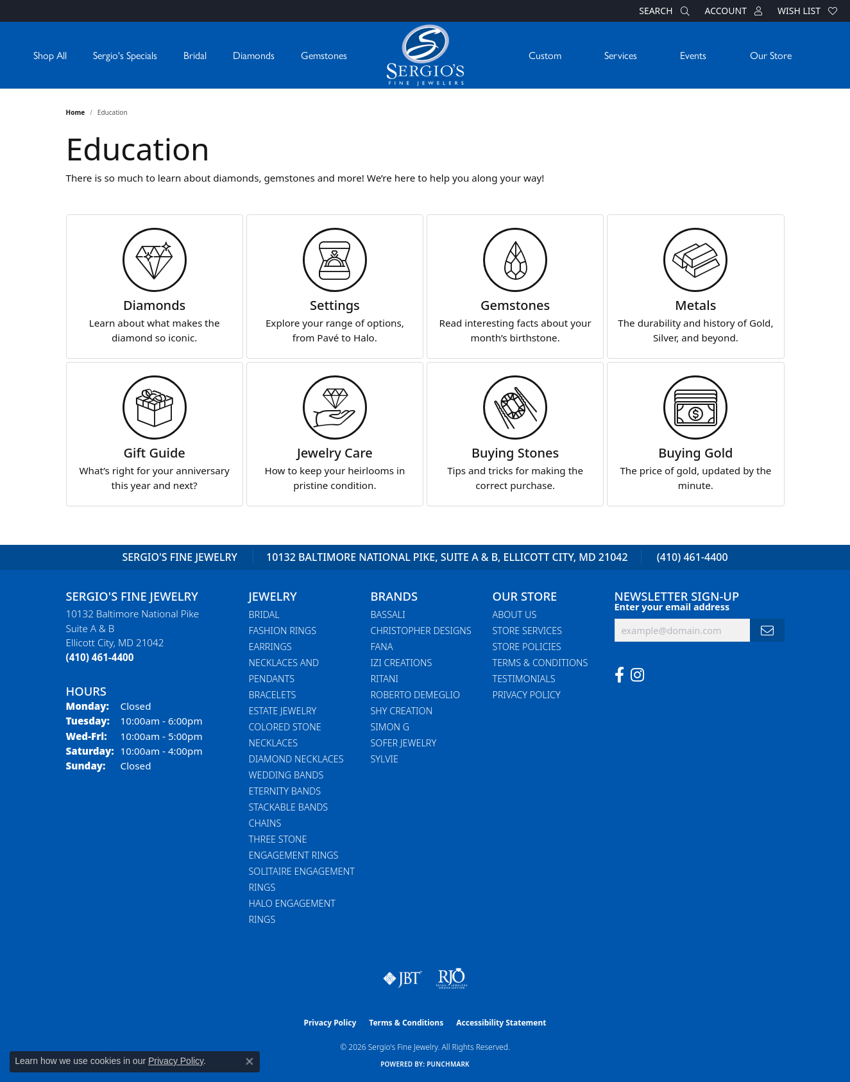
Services (620, 54)
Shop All (50, 54)
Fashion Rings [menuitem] (283, 630)
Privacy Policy (527, 695)
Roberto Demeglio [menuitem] (415, 695)
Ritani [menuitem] (384, 679)
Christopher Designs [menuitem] (421, 630)
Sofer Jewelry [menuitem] (404, 743)
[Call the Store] (100, 657)
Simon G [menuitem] (390, 727)
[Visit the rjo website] (452, 979)
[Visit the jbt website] (402, 979)
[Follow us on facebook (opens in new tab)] (619, 675)
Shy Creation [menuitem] (402, 711)
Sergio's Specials (125, 54)
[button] (662, 11)
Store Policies (527, 646)
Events (693, 54)
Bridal (195, 54)
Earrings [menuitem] (270, 646)
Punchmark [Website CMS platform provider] (448, 1064)
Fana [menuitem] (382, 646)
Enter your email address (672, 607)
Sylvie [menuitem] (384, 759)
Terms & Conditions (540, 663)
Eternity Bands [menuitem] (285, 791)
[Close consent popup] (249, 1061)
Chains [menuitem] (265, 823)
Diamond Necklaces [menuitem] (296, 759)
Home (75, 112)
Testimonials (524, 679)
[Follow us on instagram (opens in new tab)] (637, 675)
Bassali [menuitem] (388, 614)
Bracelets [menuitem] (272, 695)
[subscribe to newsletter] (767, 630)
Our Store (771, 54)
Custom (545, 54)
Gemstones (324, 54)
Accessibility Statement (501, 1022)
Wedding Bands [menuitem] (286, 775)
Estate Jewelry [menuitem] (283, 711)
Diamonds (254, 54)
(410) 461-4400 (692, 557)
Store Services (528, 630)
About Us (515, 614)
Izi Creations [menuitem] (401, 663)
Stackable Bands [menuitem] (288, 807)
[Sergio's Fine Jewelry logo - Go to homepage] (425, 55)
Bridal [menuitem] (264, 614)
